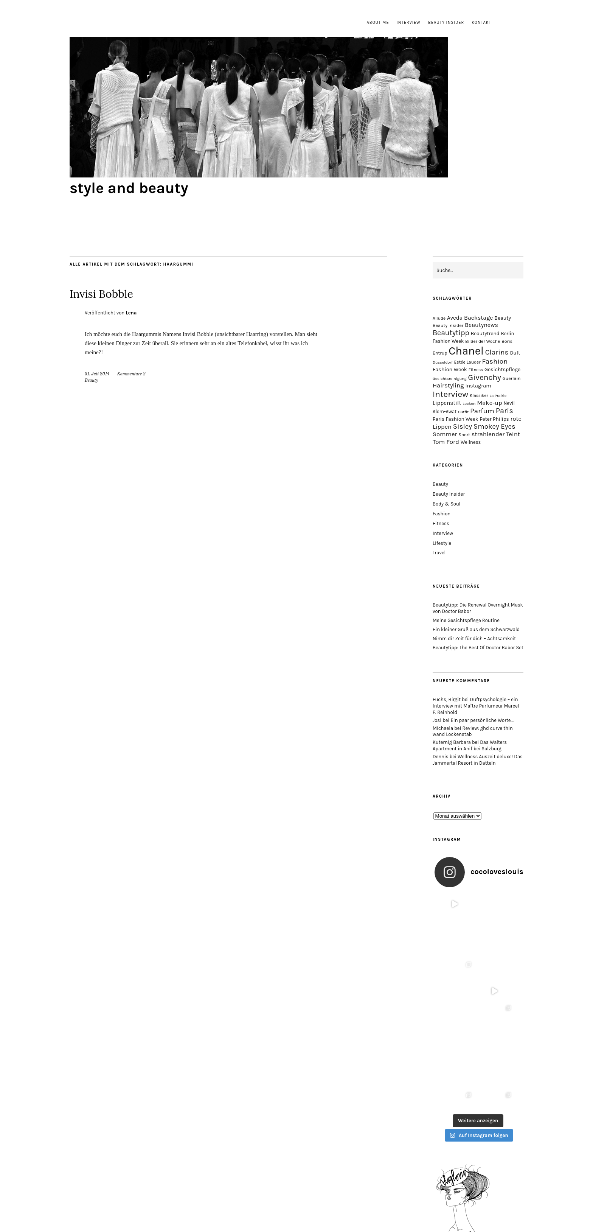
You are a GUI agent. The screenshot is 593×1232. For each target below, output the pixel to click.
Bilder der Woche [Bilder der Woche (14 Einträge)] (482, 341)
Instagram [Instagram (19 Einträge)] (478, 386)
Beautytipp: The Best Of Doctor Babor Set (478, 647)
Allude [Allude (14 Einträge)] (439, 318)
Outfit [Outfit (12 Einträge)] (463, 411)
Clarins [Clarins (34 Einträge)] (497, 352)
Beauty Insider (446, 22)
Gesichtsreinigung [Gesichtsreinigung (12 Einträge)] (450, 378)
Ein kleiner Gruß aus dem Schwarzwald (476, 629)
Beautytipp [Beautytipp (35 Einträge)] (451, 332)
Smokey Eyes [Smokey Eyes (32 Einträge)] (494, 426)
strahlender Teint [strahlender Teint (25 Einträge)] (496, 434)
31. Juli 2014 (97, 373)
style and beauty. (315, 1206)
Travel (439, 552)
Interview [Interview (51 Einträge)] (450, 394)
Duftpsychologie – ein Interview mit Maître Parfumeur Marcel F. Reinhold (476, 706)
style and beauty (129, 188)
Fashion (441, 513)
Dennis (441, 756)
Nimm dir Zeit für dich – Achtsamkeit (474, 638)
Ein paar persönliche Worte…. (482, 720)
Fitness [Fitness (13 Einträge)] (476, 369)
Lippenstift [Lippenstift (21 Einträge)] (447, 403)
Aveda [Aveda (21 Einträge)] (455, 317)
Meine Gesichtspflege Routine (466, 620)
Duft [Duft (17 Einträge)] (515, 353)
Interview (409, 22)
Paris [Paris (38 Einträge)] (504, 410)
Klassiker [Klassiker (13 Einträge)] (479, 395)
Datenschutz (312, 1192)
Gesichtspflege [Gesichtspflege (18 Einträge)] (502, 369)
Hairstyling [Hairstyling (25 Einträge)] (448, 385)
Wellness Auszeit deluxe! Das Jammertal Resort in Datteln (478, 760)
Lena (131, 313)
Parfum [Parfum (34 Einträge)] (482, 410)
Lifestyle (442, 543)
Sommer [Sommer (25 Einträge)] (445, 434)
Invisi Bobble (116, 292)
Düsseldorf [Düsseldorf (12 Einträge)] (443, 362)
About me (378, 22)
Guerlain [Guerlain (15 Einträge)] (512, 378)
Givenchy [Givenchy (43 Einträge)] (484, 377)
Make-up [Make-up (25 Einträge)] (489, 402)
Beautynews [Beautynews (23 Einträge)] (481, 324)
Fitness (441, 523)
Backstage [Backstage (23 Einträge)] (478, 317)
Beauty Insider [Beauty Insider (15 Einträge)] (448, 325)
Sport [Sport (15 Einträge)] (464, 434)
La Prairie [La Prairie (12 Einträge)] (497, 395)
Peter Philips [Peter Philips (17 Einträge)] (494, 419)
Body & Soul (446, 504)
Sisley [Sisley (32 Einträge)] (462, 426)
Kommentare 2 (131, 373)
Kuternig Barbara (452, 742)
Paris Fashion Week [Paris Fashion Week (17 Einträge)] (455, 419)
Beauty (91, 380)
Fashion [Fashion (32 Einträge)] (495, 361)
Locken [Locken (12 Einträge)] (469, 403)
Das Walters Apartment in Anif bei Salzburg (470, 745)
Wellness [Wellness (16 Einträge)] (471, 442)
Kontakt (481, 22)
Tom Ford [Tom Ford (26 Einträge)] (446, 441)
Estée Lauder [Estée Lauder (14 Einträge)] (467, 362)
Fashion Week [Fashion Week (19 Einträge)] (450, 369)
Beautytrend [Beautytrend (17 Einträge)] (485, 333)
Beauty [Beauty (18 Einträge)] (502, 318)
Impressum (279, 1192)
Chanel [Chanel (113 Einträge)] (466, 350)
